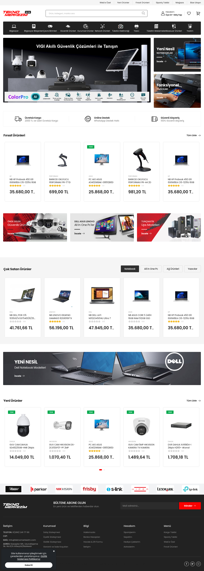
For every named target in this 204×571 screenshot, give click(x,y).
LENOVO (52, 312)
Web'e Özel (105, 2)
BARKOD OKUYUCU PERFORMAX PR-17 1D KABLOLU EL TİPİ (59, 182)
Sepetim (128, 536)
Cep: (5, 536)
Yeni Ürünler (123, 2)
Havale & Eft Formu (93, 541)
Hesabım (170, 12)
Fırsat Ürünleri (143, 2)
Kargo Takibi (170, 532)
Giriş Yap (178, 14)
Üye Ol (169, 14)
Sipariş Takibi (162, 2)
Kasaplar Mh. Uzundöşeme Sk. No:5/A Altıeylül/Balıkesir (20, 545)
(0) (24, 321)
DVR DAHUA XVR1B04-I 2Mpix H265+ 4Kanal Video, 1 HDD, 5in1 (179, 447)
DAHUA (12, 441)
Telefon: (7, 532)
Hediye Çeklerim (132, 541)
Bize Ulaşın (195, 2)
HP (11, 176)
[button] (100, 469)
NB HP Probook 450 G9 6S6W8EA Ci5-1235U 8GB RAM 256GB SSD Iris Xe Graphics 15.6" (23, 184)
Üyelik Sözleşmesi (52, 536)
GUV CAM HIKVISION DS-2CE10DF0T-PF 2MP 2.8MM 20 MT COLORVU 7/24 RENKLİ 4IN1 (62, 449)
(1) (24, 185)
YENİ (91, 147)
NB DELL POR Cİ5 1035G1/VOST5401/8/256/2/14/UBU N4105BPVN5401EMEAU (28, 318)
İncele (160, 61)
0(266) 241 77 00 (21, 532)
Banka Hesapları (91, 536)
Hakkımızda (89, 532)
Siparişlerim (130, 532)
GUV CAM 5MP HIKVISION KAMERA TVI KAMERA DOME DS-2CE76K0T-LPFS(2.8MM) (141, 449)
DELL (11, 312)
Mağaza (180, 2)
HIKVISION (53, 441)
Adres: (6, 543)
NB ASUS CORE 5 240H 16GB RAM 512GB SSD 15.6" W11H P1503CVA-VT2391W (140, 320)
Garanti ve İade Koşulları (55, 546)
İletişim (87, 546)
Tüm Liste (192, 135)
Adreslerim (129, 546)
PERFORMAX (53, 176)
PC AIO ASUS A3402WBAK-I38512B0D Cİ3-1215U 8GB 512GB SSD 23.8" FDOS (102, 184)
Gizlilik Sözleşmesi (52, 541)
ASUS (91, 176)
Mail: (5, 539)
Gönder (190, 505)
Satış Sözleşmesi (51, 532)
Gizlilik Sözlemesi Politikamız (32, 558)
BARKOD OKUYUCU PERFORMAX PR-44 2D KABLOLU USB (139, 182)
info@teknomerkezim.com (22, 539)
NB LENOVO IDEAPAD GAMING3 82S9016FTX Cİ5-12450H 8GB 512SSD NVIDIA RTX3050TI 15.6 (61, 320)
